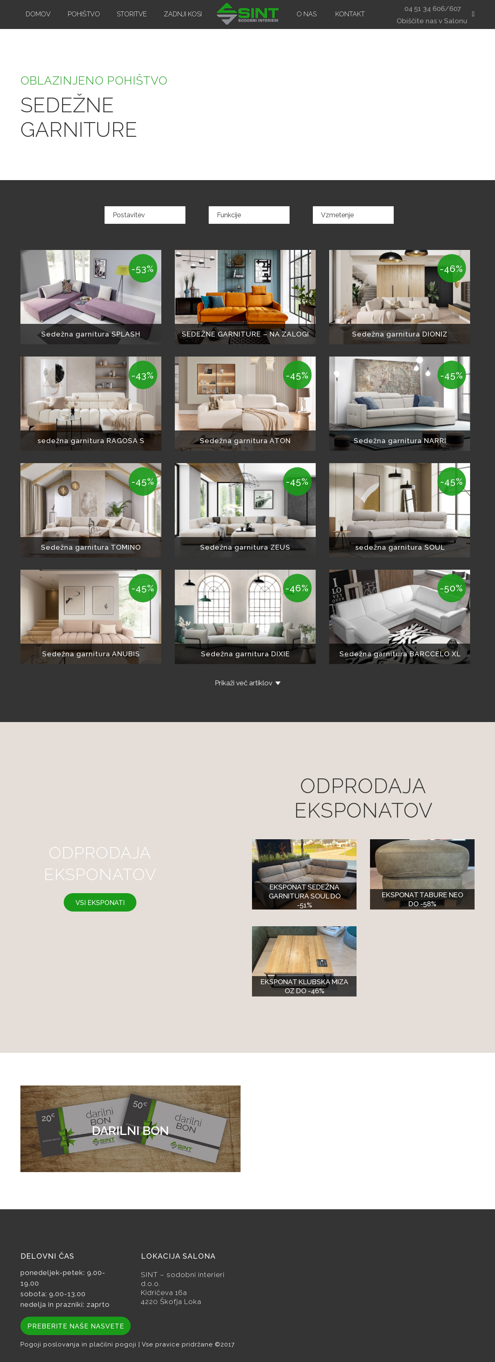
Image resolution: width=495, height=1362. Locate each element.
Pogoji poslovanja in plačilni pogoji (79, 1344)
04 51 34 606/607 (432, 10)
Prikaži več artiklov (243, 683)
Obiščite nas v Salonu (432, 22)
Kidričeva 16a (164, 1292)
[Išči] (471, 14)
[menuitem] (38, 14)
